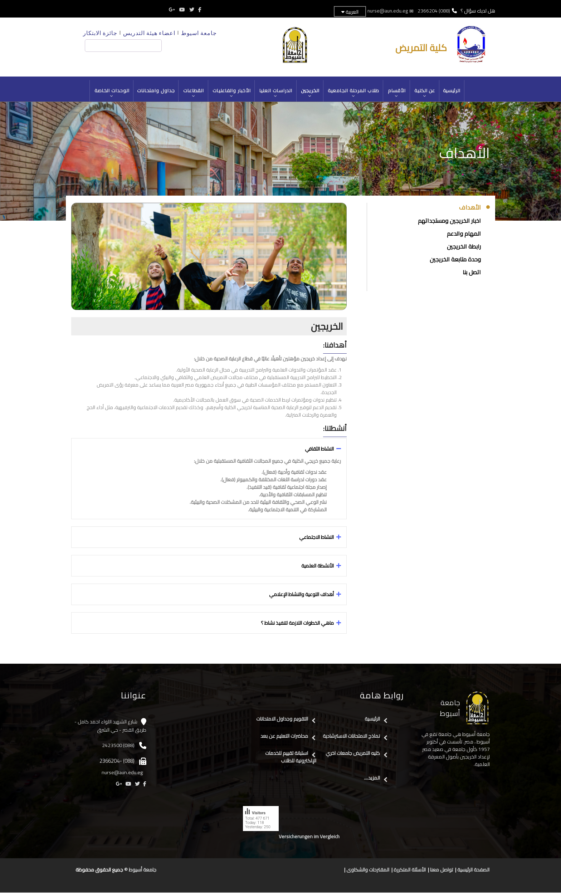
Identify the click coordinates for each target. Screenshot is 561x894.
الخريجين (310, 93)
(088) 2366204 (434, 10)
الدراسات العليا (276, 93)
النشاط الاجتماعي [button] (316, 538)
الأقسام (398, 93)
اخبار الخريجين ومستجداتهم (449, 222)
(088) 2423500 (118, 746)
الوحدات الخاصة (110, 93)
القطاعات (193, 93)
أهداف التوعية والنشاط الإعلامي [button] (301, 595)
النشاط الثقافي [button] (319, 450)
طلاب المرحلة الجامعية (354, 93)
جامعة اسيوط (199, 32)
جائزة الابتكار (100, 32)
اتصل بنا (472, 273)
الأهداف (470, 209)
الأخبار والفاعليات (231, 93)
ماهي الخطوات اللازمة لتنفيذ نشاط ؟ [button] (297, 624)
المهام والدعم (464, 235)
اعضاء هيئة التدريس (149, 32)
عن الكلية (426, 93)
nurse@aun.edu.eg (387, 10)
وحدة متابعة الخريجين (455, 260)
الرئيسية (454, 91)
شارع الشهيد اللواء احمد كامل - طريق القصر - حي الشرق (110, 727)
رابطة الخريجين (464, 247)
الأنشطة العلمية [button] (317, 567)
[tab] (209, 450)
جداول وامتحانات (155, 91)
